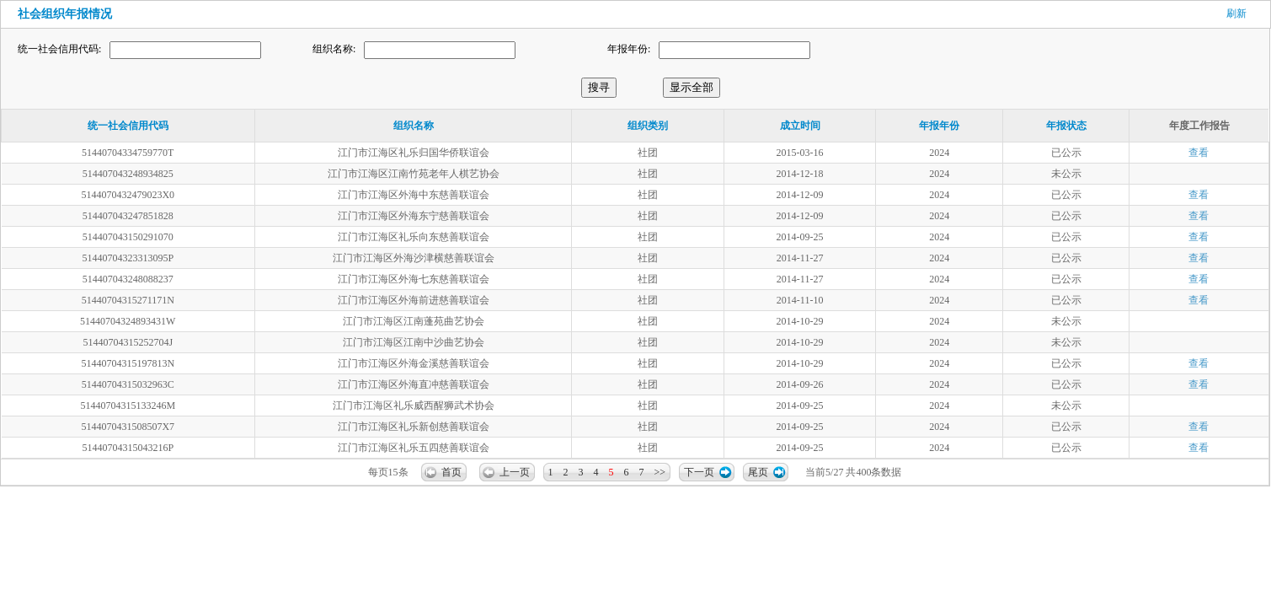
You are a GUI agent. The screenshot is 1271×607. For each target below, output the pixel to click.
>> (660, 472)
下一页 (699, 472)
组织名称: (333, 49)
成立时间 (800, 126)
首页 (451, 472)
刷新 (1236, 13)
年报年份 (939, 126)
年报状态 (1066, 126)
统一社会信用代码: (59, 49)
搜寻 (599, 87)
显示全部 (691, 87)
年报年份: (628, 49)
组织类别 (647, 126)
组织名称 (413, 126)
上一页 (514, 472)
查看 (1198, 152)
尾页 (758, 472)
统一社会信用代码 (128, 126)
